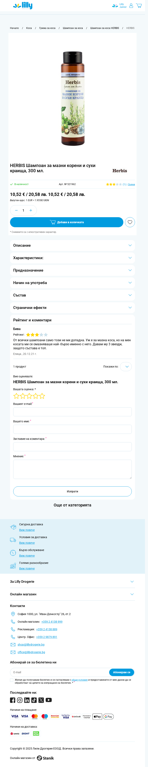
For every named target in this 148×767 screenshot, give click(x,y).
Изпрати (72, 491)
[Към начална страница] (14, 28)
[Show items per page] (126, 366)
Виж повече (27, 530)
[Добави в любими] (130, 222)
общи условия (79, 679)
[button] (120, 170)
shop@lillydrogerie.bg (31, 644)
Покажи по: (110, 366)
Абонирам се (121, 672)
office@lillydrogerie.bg (31, 652)
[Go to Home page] (23, 6)
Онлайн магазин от (32, 758)
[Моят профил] (131, 6)
